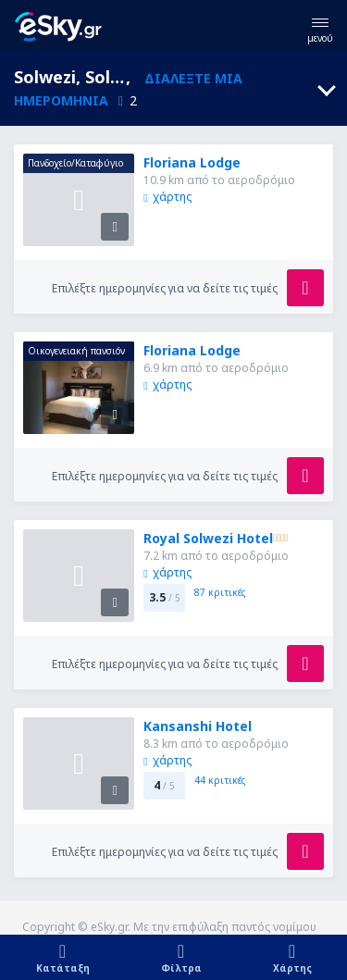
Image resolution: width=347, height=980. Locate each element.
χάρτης (167, 197)
